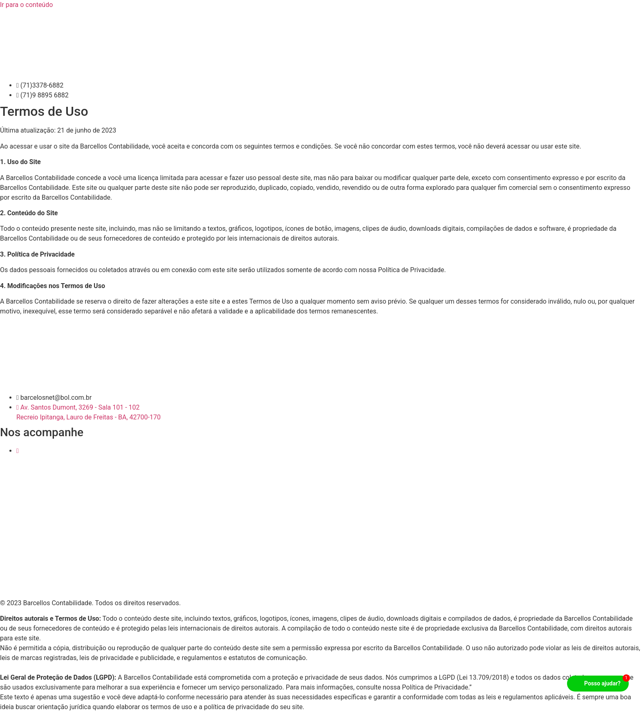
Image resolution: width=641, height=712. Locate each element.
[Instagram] (17, 451)
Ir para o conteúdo (26, 5)
